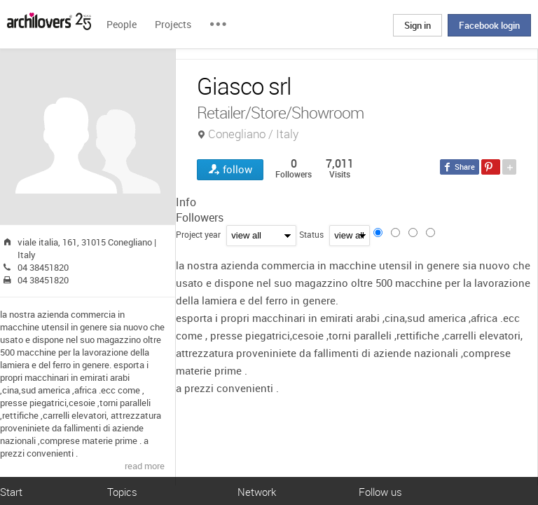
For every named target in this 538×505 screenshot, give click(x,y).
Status (311, 234)
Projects (173, 24)
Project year (198, 234)
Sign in (417, 25)
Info (186, 202)
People (121, 24)
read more (145, 465)
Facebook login (489, 25)
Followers (199, 217)
